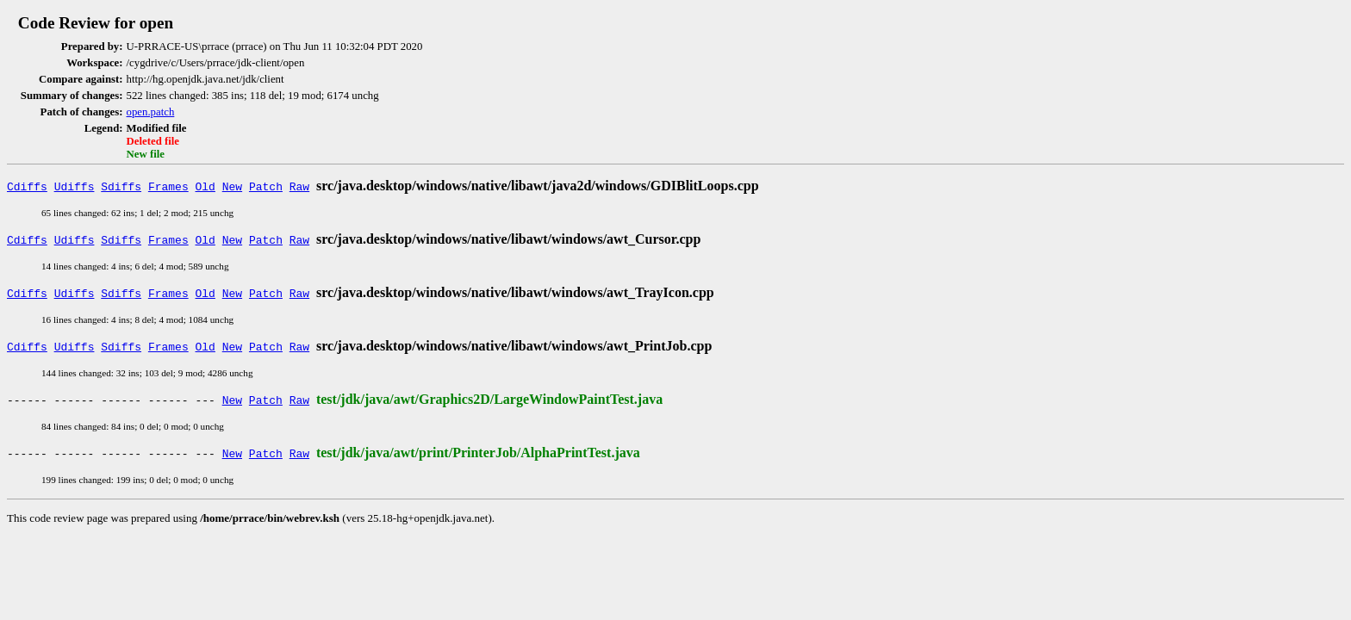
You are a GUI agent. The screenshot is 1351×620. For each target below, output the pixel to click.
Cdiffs (27, 186)
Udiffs (74, 186)
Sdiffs (121, 186)
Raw (299, 186)
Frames (168, 186)
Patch (266, 186)
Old (205, 186)
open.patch (151, 112)
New (232, 186)
